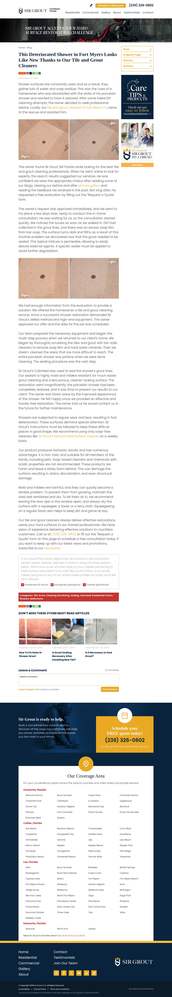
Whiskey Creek (33, 917)
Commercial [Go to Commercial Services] (90, 12)
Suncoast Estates (35, 912)
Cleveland (62, 800)
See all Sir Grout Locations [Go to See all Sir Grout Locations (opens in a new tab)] (71, 935)
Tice (90, 912)
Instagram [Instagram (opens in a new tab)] (56, 973)
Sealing (75, 595)
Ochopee (31, 850)
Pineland (124, 901)
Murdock (124, 806)
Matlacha (62, 889)
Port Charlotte (64, 812)
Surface (128, 66)
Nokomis (30, 928)
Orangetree (63, 850)
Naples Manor (95, 845)
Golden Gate (95, 834)
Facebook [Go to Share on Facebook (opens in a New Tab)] (27, 73)
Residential (98, 595)
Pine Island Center (66, 901)
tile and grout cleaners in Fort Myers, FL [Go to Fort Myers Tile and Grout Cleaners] (76, 107)
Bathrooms (36, 598)
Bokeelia (92, 867)
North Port (62, 928)
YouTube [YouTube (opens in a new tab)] (79, 973)
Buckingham (32, 872)
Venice (91, 928)
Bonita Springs (127, 867)
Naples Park (126, 845)
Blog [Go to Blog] (29, 47)
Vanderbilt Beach (66, 856)
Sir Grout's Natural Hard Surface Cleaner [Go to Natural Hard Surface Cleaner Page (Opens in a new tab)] (68, 436)
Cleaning (51, 595)
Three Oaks (63, 912)
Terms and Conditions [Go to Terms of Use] (59, 989)
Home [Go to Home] (22, 47)
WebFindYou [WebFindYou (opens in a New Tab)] (148, 989)
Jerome (61, 839)
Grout (42, 595)
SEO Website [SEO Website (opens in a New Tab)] (134, 989)
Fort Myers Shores (35, 884)
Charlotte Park (33, 800)
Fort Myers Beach (129, 878)
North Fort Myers (66, 895)
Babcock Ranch (34, 795)
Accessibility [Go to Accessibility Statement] (24, 989)
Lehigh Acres (32, 889)
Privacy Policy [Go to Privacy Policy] (40, 989)
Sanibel (124, 906)
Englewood (126, 800)
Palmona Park (33, 901)
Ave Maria (31, 828)
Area (126, 49)
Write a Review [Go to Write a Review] (91, 5)
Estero (60, 878)
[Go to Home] (40, 11)
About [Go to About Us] (117, 12)
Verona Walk (95, 856)
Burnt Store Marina (67, 872)
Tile (36, 595)
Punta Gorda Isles (129, 812)
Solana (61, 817)
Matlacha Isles (96, 889)
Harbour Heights (66, 806)
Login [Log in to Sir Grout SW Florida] (21, 689)
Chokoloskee (95, 828)
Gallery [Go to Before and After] (105, 12)
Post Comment (110, 689)
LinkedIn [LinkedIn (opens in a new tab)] (86, 973)
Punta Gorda (95, 812)
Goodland (125, 834)
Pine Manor (94, 901)
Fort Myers (93, 878)
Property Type (132, 54)
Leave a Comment (33, 670)
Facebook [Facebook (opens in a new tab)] (64, 973)
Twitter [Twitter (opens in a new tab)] (71, 973)
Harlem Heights (96, 884)
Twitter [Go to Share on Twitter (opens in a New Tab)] (30, 73)
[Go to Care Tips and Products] (137, 97)
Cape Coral (94, 872)
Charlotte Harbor (129, 795)
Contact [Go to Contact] (148, 12)
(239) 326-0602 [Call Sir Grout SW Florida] (141, 5)
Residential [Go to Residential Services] (72, 12)
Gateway (62, 884)
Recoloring (63, 595)
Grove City (31, 806)
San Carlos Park (96, 906)
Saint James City (66, 906)
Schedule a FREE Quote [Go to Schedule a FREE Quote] (110, 5)
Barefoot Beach (65, 828)
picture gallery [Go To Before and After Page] (89, 185)
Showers (24, 598)
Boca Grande (64, 795)
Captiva (124, 872)
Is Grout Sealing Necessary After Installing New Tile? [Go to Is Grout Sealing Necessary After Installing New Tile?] (64, 656)
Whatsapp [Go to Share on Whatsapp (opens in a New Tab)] (33, 73)
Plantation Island (35, 856)
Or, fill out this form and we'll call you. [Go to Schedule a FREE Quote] (125, 746)
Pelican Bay (94, 850)
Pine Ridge (125, 850)
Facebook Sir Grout (36, 584)
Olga (91, 895)
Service (128, 60)
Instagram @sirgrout (67, 584)
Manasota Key (96, 806)
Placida (30, 812)
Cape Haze (94, 795)
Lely (90, 839)
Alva (28, 867)
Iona (122, 884)
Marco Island (33, 845)
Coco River (125, 828)
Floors (109, 595)
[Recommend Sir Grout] (137, 145)
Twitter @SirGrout (97, 584)
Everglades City (65, 834)
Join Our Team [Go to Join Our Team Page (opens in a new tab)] (66, 963)
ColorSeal (85, 595)
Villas (122, 912)
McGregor (125, 889)
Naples (60, 845)
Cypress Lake (33, 878)
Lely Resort (125, 839)
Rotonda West (33, 817)
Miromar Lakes (33, 895)
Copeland (31, 834)
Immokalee (32, 839)
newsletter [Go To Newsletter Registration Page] (52, 548)
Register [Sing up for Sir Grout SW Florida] (31, 689)
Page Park (125, 895)
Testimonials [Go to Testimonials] (132, 12)
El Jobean (93, 800)
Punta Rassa (32, 906)
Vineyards (125, 856)
